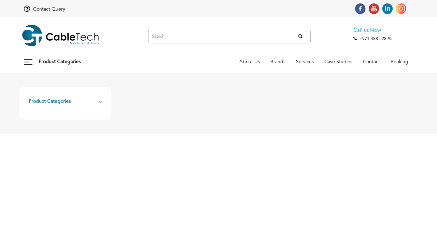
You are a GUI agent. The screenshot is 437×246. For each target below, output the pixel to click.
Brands (234, 61)
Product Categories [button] (50, 101)
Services (271, 61)
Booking (395, 61)
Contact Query (44, 9)
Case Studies (314, 61)
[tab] (65, 101)
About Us (197, 61)
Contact (357, 61)
